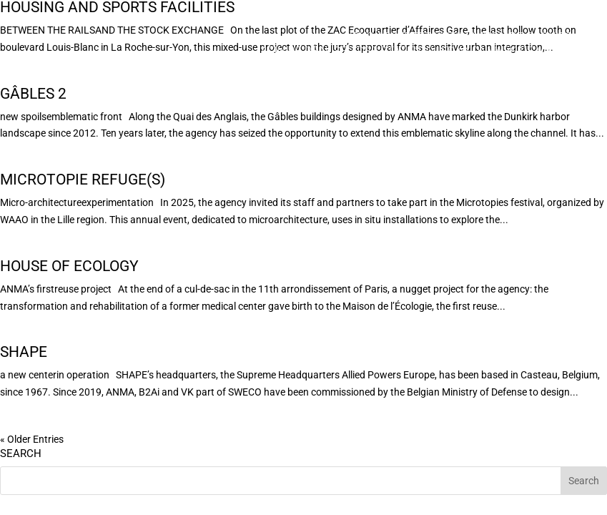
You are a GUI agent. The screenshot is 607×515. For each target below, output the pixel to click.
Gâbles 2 (33, 93)
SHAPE (23, 351)
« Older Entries (32, 439)
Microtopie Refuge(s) (82, 179)
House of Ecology (69, 266)
